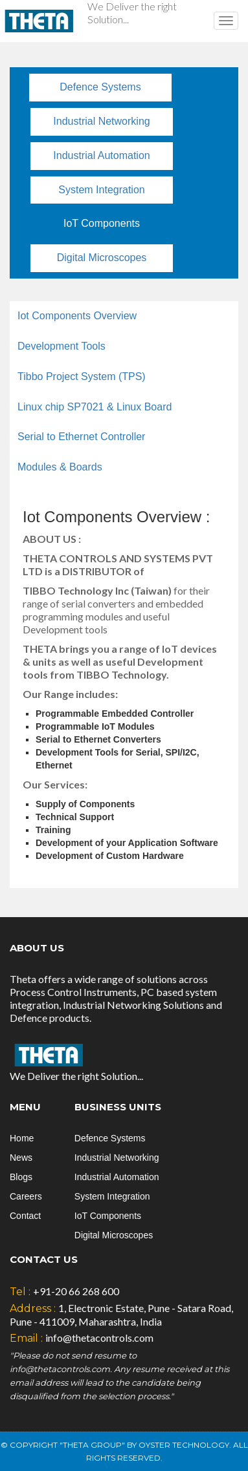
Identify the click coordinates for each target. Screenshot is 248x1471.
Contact (25, 1216)
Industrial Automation (101, 155)
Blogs (21, 1177)
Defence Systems (100, 86)
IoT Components (101, 223)
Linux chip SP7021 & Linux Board (94, 406)
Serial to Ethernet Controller (81, 436)
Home (22, 1138)
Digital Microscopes (102, 257)
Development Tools (61, 346)
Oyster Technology (184, 1445)
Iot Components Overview (77, 315)
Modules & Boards (59, 466)
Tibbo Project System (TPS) (81, 376)
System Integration (101, 189)
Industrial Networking (101, 121)
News (21, 1157)
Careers (26, 1196)
